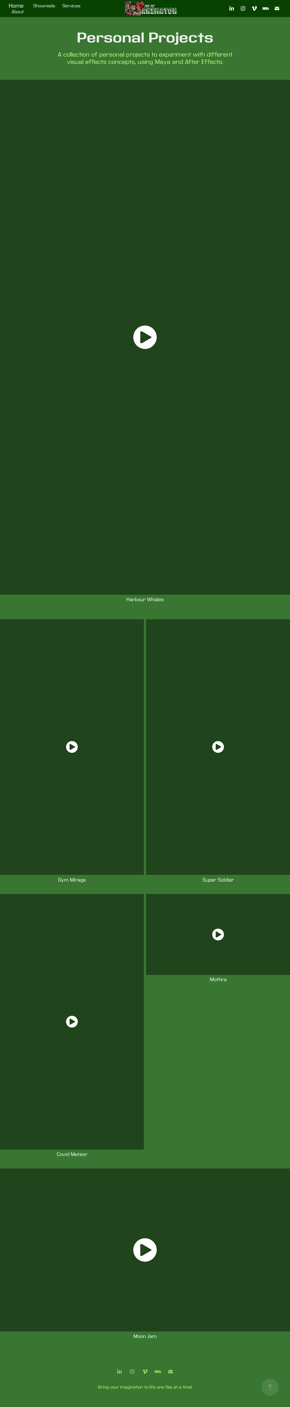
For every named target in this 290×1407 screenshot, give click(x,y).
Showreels (44, 6)
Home (16, 6)
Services (71, 6)
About (18, 12)
